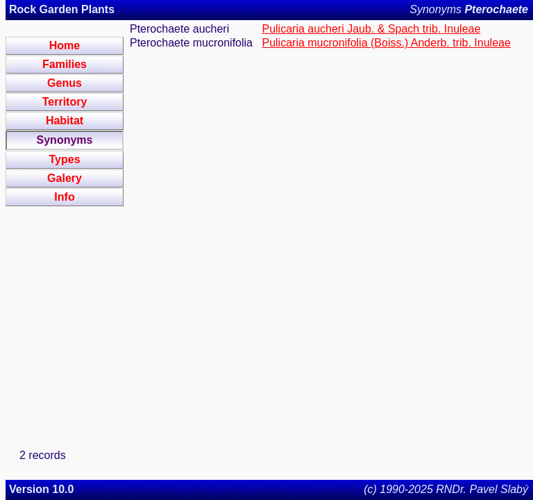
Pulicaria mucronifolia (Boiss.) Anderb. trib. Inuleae (386, 43)
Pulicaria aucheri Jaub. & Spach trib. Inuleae (371, 29)
